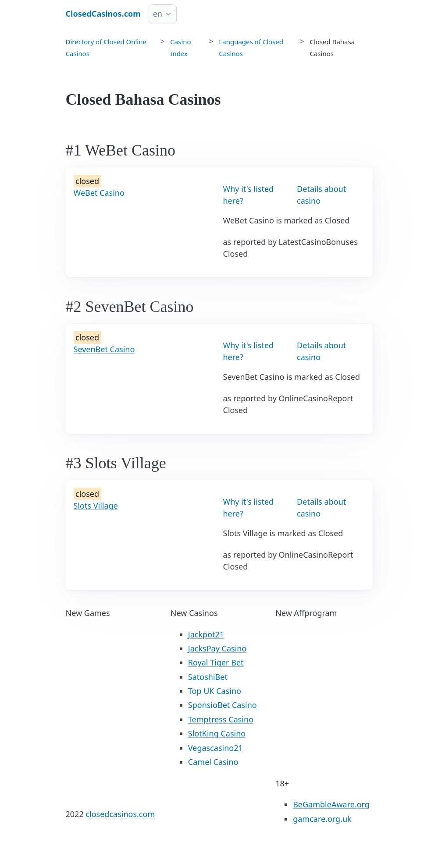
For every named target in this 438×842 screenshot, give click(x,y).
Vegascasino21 (215, 748)
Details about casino (321, 195)
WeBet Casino (99, 193)
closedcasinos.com (120, 814)
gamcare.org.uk (322, 819)
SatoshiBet (208, 677)
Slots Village (96, 505)
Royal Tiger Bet (216, 662)
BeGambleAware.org (331, 804)
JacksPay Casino (217, 648)
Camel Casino (213, 762)
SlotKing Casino (217, 733)
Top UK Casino (214, 691)
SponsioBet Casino (222, 705)
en (157, 13)
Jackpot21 (206, 634)
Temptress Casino (220, 719)
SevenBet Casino (104, 349)
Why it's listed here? (248, 195)
